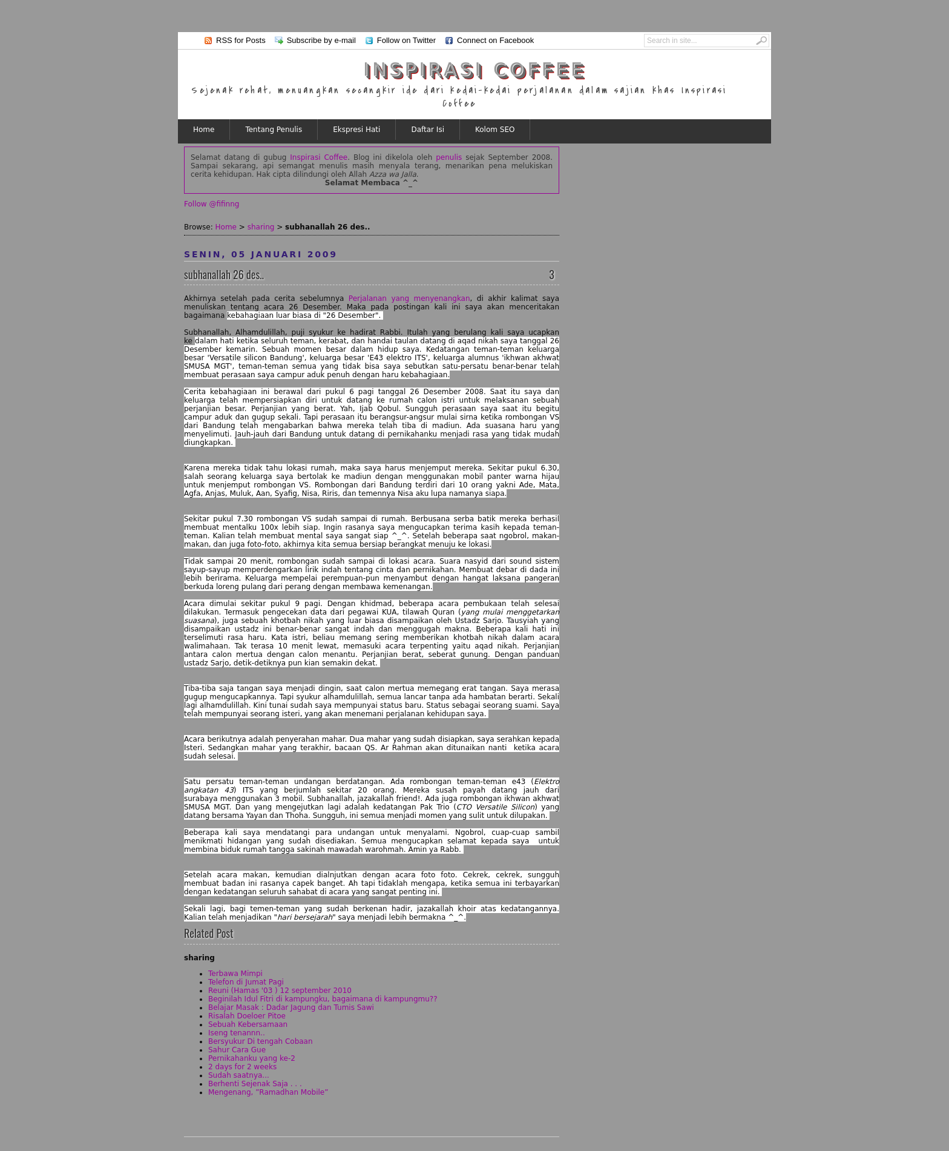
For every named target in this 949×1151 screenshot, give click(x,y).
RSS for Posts (241, 40)
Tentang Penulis (273, 129)
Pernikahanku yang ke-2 (251, 1058)
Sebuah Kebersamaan (247, 1024)
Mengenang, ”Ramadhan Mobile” (268, 1092)
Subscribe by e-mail (321, 40)
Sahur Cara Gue (237, 1050)
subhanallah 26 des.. (224, 274)
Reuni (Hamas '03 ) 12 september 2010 (280, 990)
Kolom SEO (494, 129)
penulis (449, 157)
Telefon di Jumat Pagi (246, 982)
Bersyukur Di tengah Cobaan (260, 1041)
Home (203, 129)
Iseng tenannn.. (236, 1033)
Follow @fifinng (211, 204)
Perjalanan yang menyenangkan (409, 298)
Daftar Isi (427, 129)
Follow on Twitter (406, 40)
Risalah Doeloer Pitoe (247, 1016)
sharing (261, 227)
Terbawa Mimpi (235, 973)
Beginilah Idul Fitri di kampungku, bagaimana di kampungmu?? (323, 999)
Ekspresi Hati (356, 129)
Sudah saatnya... (238, 1075)
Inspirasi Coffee (474, 69)
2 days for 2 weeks (242, 1067)
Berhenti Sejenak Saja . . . (255, 1084)
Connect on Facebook (495, 40)
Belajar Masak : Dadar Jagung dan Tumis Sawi (291, 1007)
